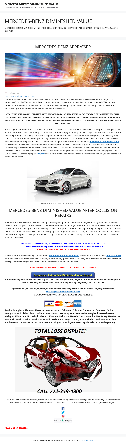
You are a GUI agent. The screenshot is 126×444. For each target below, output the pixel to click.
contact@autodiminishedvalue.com (63, 291)
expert (41, 153)
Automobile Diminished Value (104, 141)
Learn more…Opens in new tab (19, 96)
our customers (114, 255)
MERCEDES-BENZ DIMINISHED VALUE (31, 4)
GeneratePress (87, 440)
